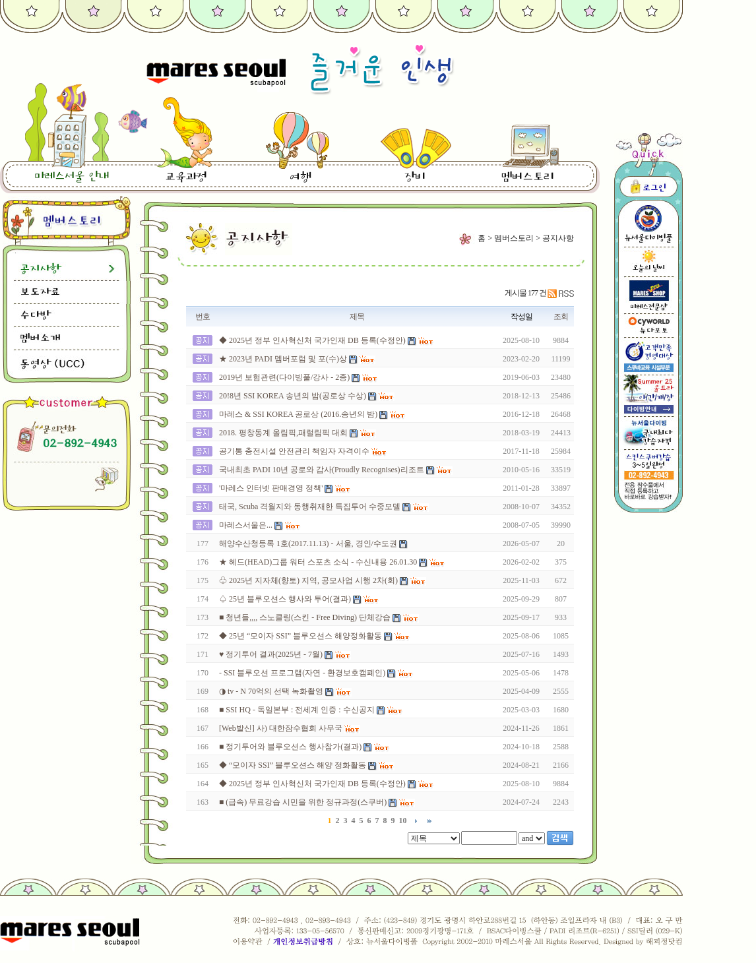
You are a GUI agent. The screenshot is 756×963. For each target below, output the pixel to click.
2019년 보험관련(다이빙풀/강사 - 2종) (284, 377)
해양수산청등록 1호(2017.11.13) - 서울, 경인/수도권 (308, 543)
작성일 (521, 316)
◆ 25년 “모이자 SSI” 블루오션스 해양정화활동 (300, 635)
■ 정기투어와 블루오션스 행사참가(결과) (290, 746)
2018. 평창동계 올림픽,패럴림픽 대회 (283, 432)
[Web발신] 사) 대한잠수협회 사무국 (280, 728)
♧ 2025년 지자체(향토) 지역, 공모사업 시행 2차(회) (308, 580)
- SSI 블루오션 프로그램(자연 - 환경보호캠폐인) (302, 672)
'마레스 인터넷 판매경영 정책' (271, 488)
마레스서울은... (245, 525)
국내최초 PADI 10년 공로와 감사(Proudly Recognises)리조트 (321, 469)
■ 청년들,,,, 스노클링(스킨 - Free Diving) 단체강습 (305, 617)
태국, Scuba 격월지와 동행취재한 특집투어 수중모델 (309, 506)
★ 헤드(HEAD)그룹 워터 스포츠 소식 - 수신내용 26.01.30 (318, 562)
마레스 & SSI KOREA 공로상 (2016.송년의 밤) (298, 414)
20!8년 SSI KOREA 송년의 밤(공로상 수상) (292, 395)
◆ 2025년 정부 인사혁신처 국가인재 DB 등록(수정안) (312, 340)
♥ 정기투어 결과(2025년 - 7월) (271, 654)
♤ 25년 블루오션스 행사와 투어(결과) (285, 599)
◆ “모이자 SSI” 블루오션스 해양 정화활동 (292, 765)
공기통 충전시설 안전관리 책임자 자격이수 (294, 451)
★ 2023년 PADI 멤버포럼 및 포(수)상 (283, 358)
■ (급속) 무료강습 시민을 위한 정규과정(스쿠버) (303, 802)
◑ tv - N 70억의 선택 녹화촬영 (271, 691)
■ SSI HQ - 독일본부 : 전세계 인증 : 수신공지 (297, 709)
